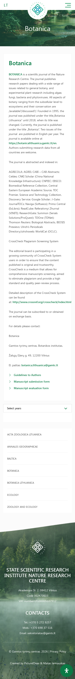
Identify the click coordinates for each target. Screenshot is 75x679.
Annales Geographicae (22, 446)
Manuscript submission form (32, 381)
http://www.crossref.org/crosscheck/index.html (42, 302)
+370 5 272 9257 (40, 622)
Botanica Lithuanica (20, 482)
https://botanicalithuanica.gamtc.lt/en (32, 143)
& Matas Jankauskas (52, 663)
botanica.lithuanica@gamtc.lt (39, 365)
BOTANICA (15, 74)
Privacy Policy (58, 651)
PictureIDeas (31, 663)
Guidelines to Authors (27, 375)
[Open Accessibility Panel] (66, 670)
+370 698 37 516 (41, 628)
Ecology (13, 494)
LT (6, 5)
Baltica (11, 458)
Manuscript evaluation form (31, 388)
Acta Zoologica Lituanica (24, 434)
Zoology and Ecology (22, 506)
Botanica (13, 470)
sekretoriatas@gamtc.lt (41, 633)
